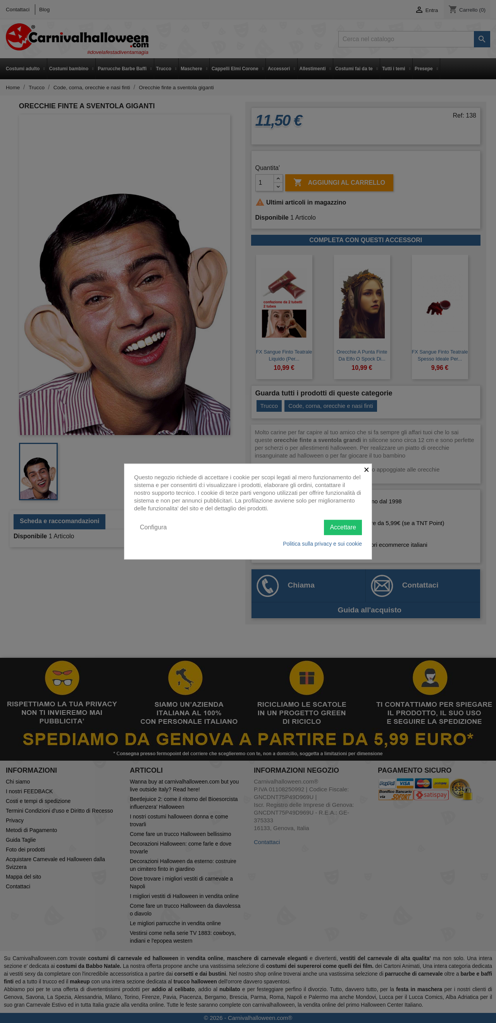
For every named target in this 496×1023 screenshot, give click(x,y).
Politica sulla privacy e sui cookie (322, 543)
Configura (153, 527)
